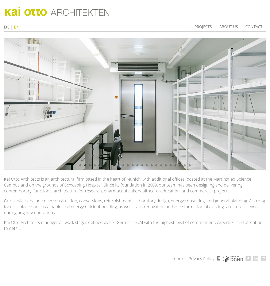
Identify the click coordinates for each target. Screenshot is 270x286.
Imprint (179, 258)
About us (228, 26)
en (16, 27)
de (6, 27)
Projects (203, 26)
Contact (253, 26)
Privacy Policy (201, 258)
